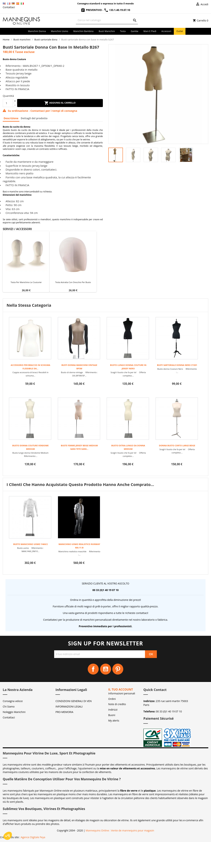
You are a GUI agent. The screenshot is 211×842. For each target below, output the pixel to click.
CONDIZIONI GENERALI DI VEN (73, 701)
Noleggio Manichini (14, 712)
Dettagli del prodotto (34, 118)
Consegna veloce (13, 701)
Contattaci (9, 7)
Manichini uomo (59, 31)
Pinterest (117, 669)
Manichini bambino (83, 31)
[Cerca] (107, 20)
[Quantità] (8, 103)
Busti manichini (107, 31)
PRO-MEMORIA (64, 712)
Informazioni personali (121, 693)
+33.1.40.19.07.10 (117, 10)
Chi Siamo (9, 706)
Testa (123, 31)
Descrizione (11, 118)
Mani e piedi (150, 31)
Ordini (112, 699)
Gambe (134, 31)
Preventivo (91, 10)
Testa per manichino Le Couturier (26, 282)
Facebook (93, 669)
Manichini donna (37, 31)
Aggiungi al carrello (60, 103)
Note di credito (117, 704)
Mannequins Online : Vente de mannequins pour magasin (120, 830)
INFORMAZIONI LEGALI (69, 706)
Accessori (166, 31)
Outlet (179, 31)
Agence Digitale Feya (33, 837)
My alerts (113, 720)
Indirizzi (113, 709)
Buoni (111, 715)
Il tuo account (120, 689)
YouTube (105, 669)
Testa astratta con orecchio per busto (73, 282)
